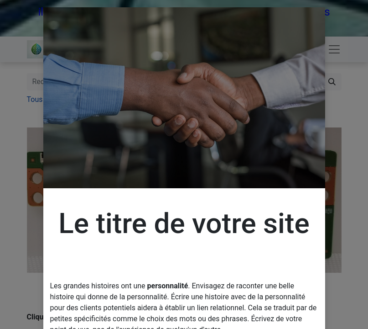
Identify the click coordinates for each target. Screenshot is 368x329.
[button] (50, 200)
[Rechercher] (332, 81)
